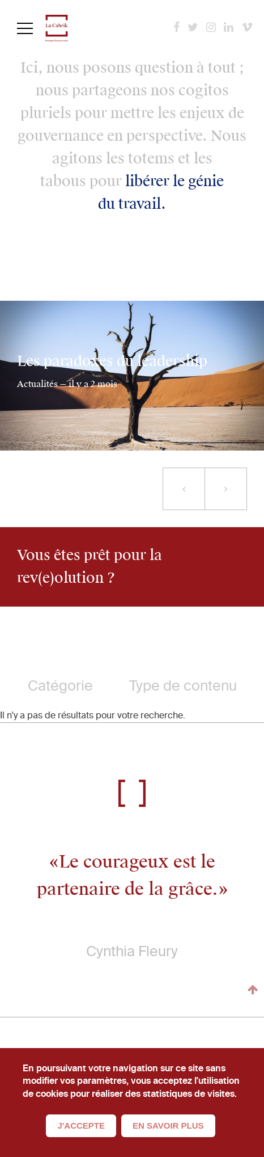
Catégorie (60, 686)
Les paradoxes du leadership (112, 361)
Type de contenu (183, 686)
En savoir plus (168, 1125)
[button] (184, 489)
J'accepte (81, 1125)
